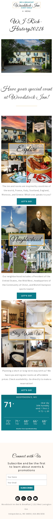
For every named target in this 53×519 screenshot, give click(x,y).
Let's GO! (26, 201)
